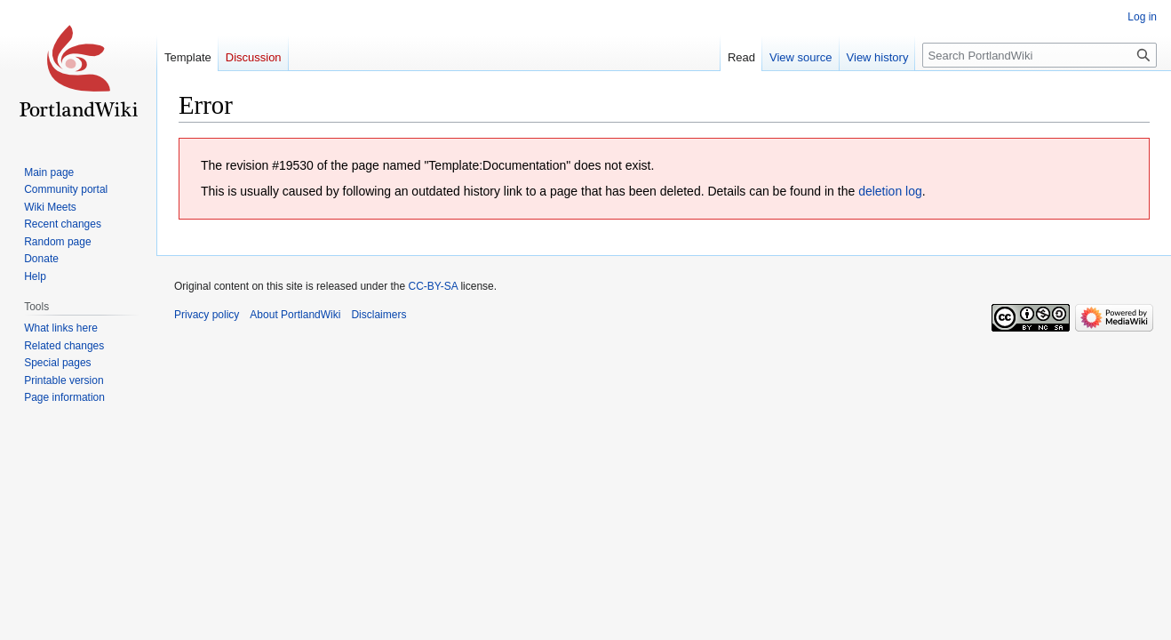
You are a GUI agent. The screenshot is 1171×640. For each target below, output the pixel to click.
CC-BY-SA (433, 286)
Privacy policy (206, 314)
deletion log (890, 191)
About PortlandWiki (295, 314)
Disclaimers (378, 314)
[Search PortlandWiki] (1039, 55)
